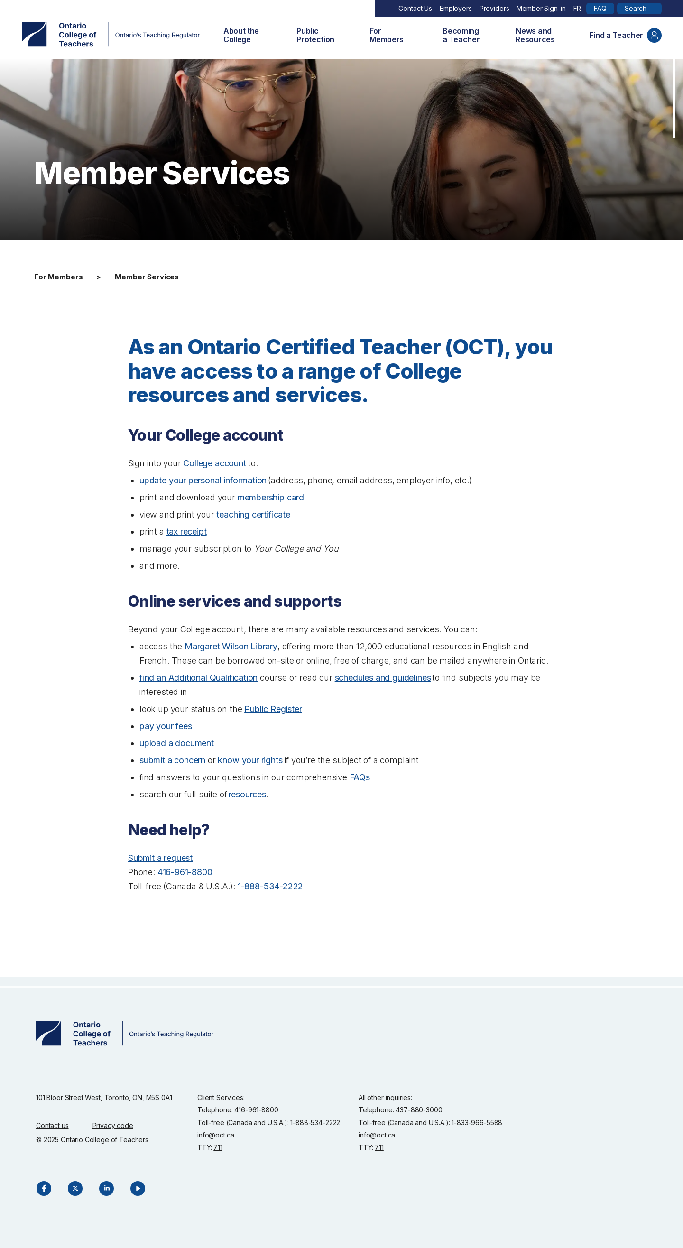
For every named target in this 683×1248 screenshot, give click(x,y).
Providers (494, 8)
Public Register (273, 709)
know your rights (250, 760)
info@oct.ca (215, 1135)
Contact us (52, 1125)
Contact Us (415, 8)
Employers (456, 8)
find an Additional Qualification (198, 678)
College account (214, 463)
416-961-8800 (184, 872)
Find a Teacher (625, 35)
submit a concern (172, 760)
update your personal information (203, 480)
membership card (271, 497)
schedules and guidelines (383, 678)
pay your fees (165, 726)
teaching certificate (253, 514)
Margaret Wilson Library (231, 646)
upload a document (176, 743)
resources (247, 794)
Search (635, 8)
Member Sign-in (541, 8)
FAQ (600, 8)
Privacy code (112, 1125)
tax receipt (186, 531)
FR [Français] (577, 8)
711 (217, 1147)
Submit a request (160, 858)
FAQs (360, 777)
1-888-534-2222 (270, 886)
